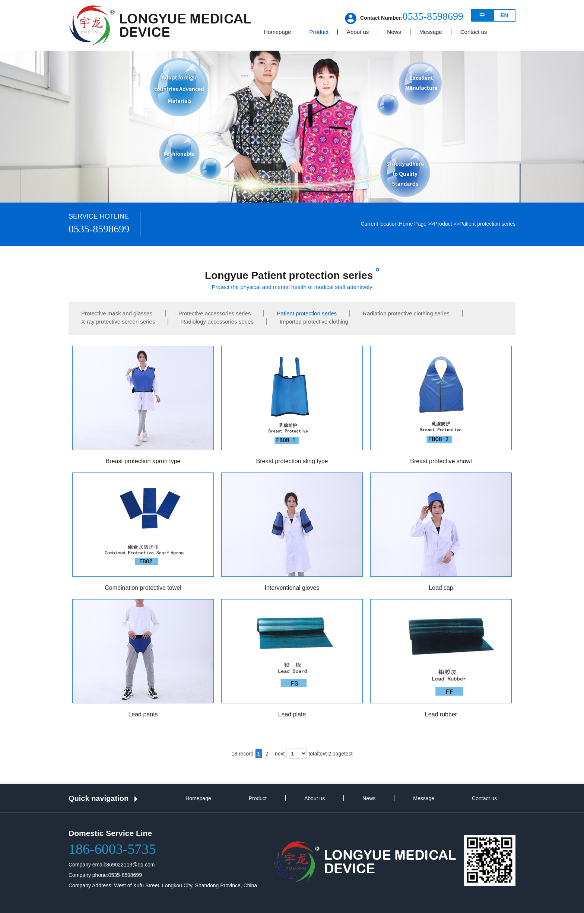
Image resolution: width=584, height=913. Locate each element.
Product (443, 224)
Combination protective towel (143, 588)
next (280, 754)
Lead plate (292, 714)
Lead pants (143, 714)
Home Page (412, 224)
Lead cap (441, 588)
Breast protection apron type (142, 461)
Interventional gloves (292, 588)
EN (504, 15)
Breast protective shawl (441, 461)
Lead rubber (441, 714)
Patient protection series (487, 224)
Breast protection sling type (292, 461)
